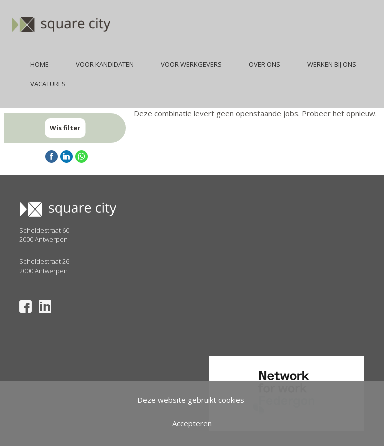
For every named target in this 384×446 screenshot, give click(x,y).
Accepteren (192, 423)
